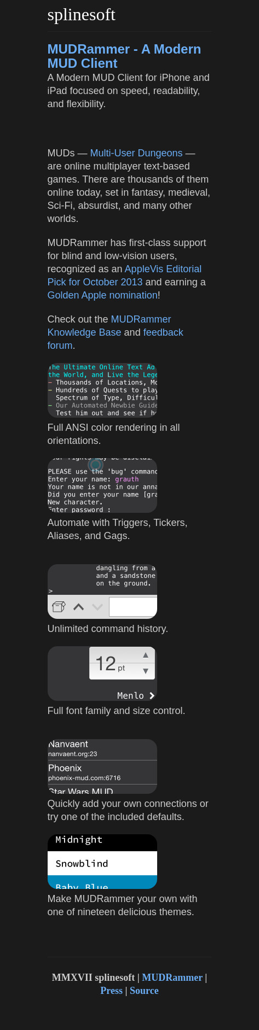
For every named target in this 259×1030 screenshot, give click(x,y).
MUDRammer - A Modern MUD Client (125, 56)
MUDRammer (172, 977)
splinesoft (82, 14)
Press (111, 990)
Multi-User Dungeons (136, 153)
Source (144, 990)
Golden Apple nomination (103, 295)
